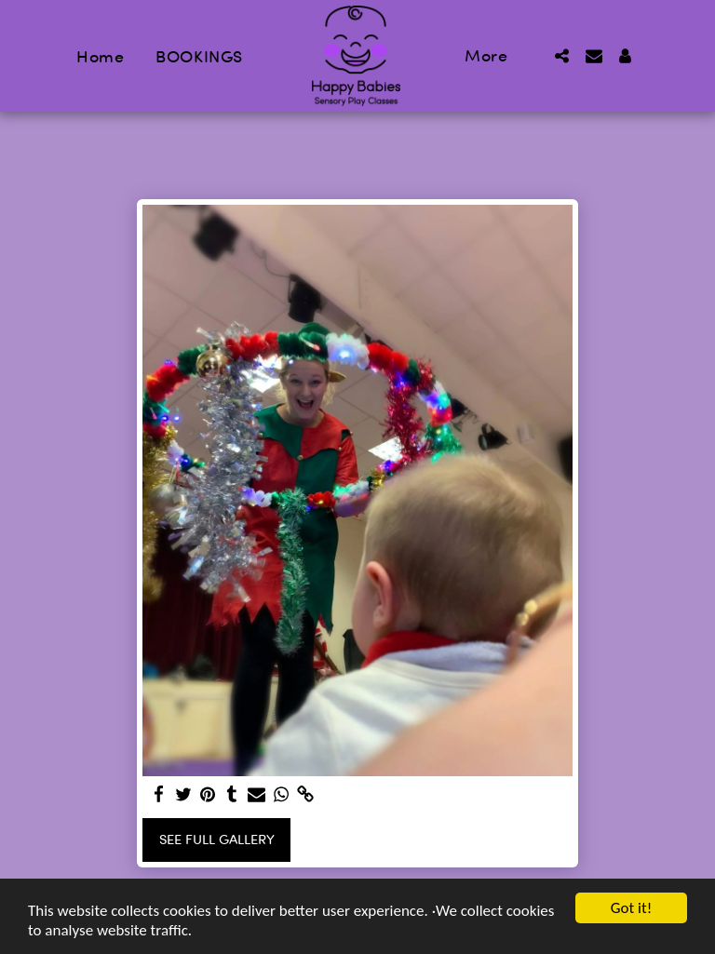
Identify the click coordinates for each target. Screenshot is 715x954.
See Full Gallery (217, 839)
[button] (562, 55)
